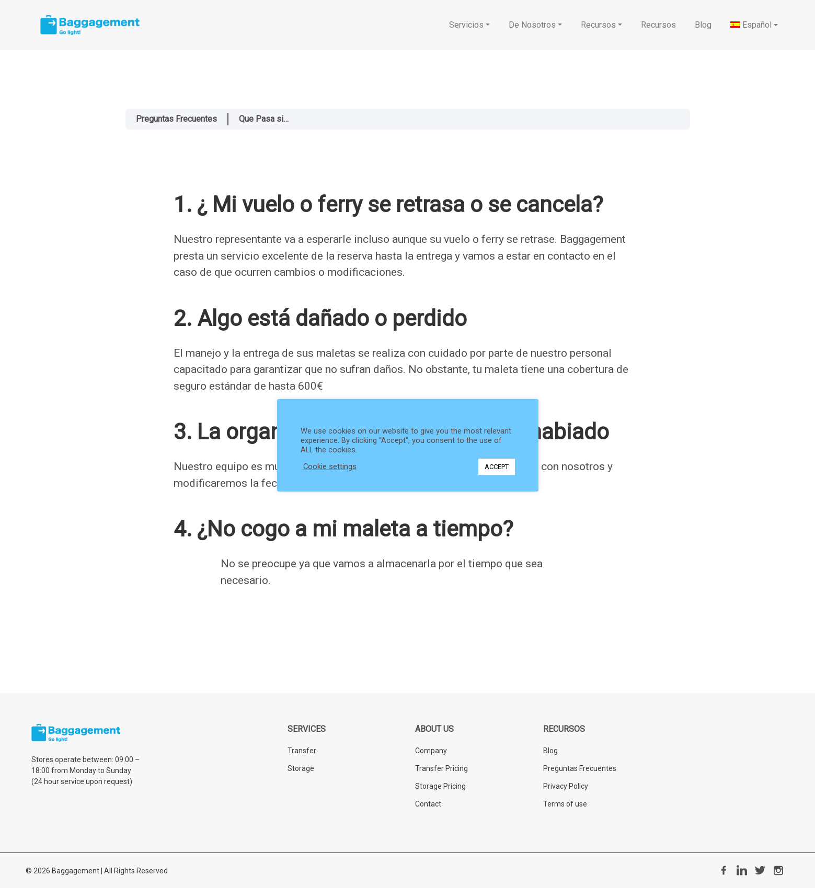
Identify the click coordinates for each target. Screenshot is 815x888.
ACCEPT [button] (497, 467)
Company (431, 750)
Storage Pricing (440, 786)
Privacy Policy (565, 786)
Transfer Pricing (441, 768)
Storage (301, 768)
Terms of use (565, 804)
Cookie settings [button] (330, 466)
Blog (550, 750)
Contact (428, 804)
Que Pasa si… (264, 119)
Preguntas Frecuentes (176, 119)
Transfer (302, 750)
